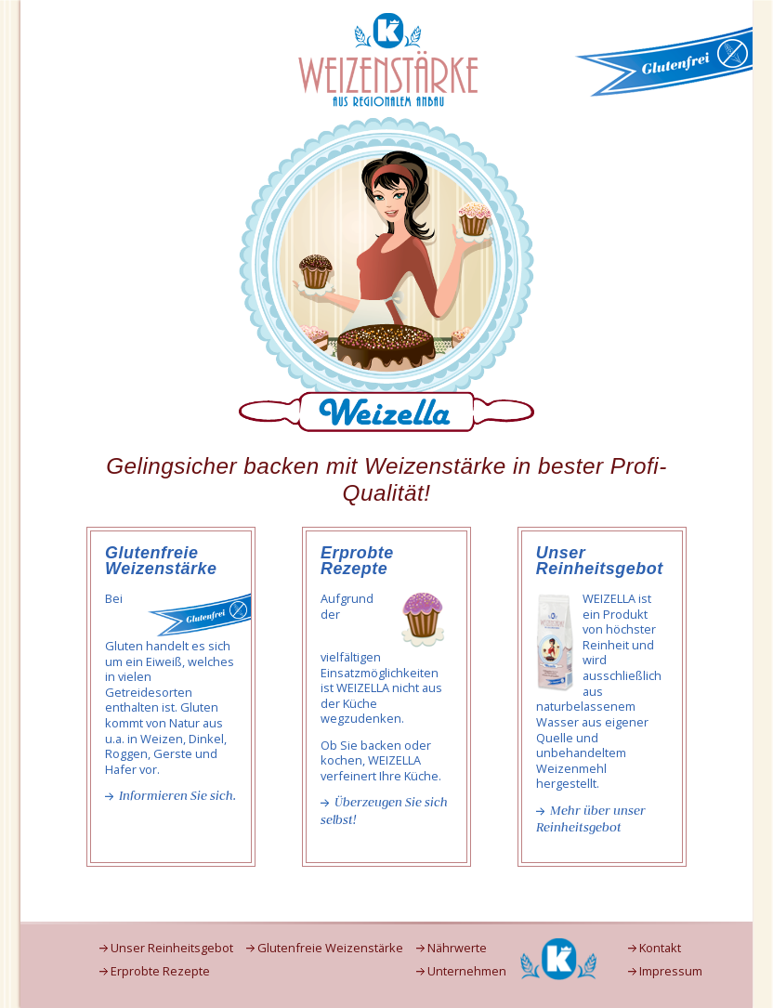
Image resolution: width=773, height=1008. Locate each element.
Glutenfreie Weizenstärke (330, 948)
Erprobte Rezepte (160, 971)
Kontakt (660, 948)
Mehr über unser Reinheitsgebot (591, 819)
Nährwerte (457, 948)
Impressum (670, 971)
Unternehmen (466, 971)
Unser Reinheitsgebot (172, 948)
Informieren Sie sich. (177, 796)
